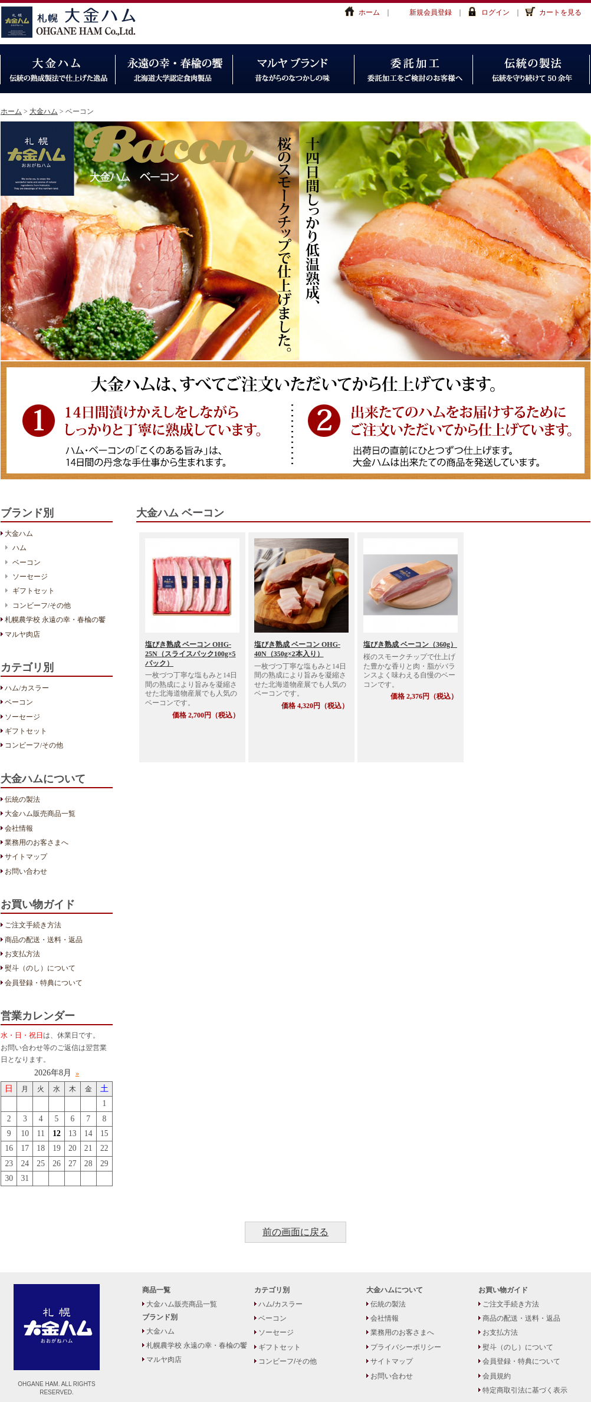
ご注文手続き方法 (33, 925)
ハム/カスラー (27, 688)
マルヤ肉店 (22, 634)
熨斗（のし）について (40, 968)
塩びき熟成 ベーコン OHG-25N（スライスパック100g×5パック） (190, 653)
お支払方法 (22, 954)
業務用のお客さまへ (36, 842)
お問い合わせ (26, 871)
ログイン (495, 12)
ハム (19, 548)
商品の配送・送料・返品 (44, 940)
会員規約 (496, 1376)
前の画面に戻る (295, 1232)
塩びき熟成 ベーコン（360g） (410, 644)
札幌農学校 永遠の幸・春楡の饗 (55, 620)
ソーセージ (30, 576)
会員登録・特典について (44, 983)
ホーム (369, 12)
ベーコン (26, 562)
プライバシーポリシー (405, 1347)
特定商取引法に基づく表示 (524, 1390)
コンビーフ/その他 (41, 605)
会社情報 (19, 828)
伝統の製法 (22, 799)
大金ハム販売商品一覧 (40, 813)
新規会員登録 (430, 12)
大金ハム (74, 22)
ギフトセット (33, 591)
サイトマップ (26, 857)
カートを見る (560, 12)
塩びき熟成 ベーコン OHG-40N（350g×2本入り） (297, 649)
